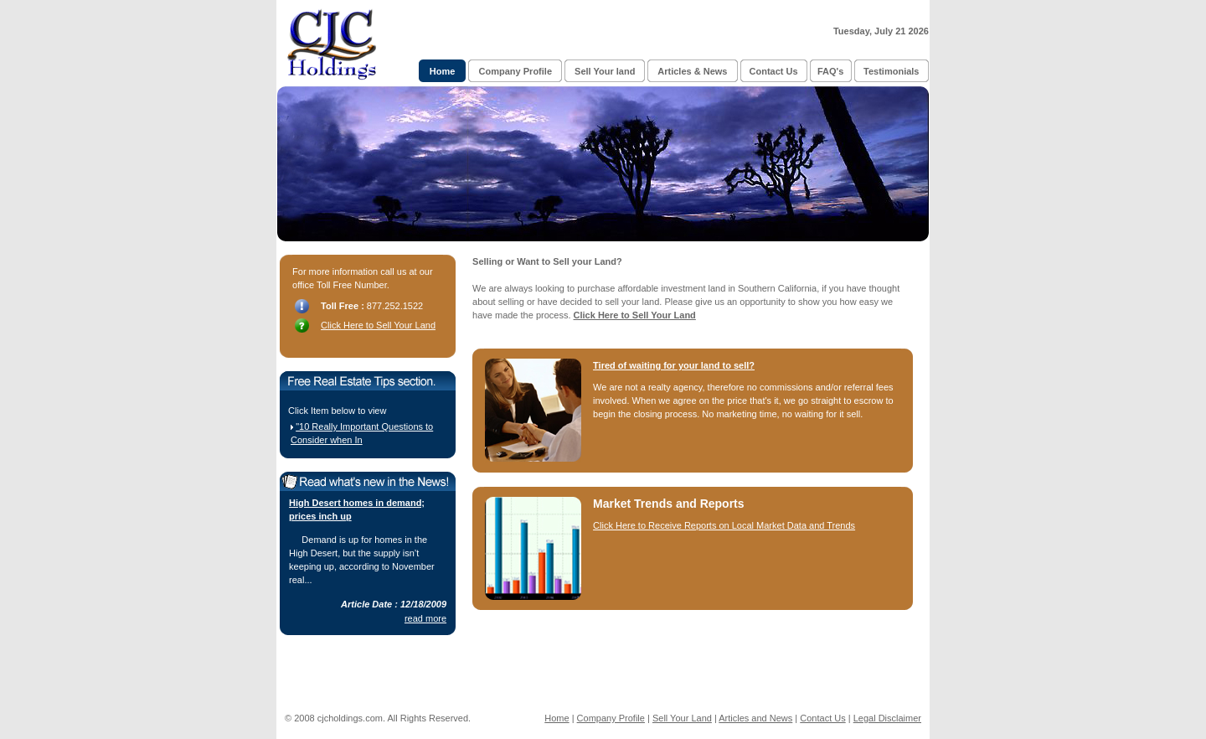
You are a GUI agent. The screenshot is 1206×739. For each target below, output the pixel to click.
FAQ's (830, 71)
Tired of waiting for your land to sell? (674, 365)
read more (425, 618)
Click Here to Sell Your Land (378, 325)
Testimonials (891, 71)
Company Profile (515, 71)
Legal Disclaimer (887, 718)
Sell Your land (605, 71)
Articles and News (755, 718)
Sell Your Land (682, 718)
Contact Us (774, 71)
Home (442, 71)
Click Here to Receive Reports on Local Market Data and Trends (724, 525)
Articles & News (692, 71)
